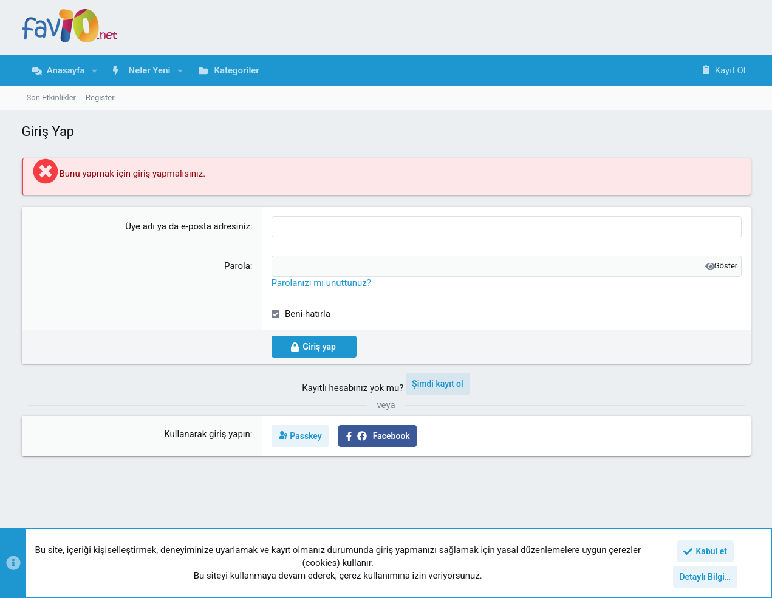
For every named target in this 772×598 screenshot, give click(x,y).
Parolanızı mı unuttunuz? (321, 282)
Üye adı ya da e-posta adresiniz (187, 226)
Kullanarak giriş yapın (207, 434)
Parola (237, 265)
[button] (95, 70)
